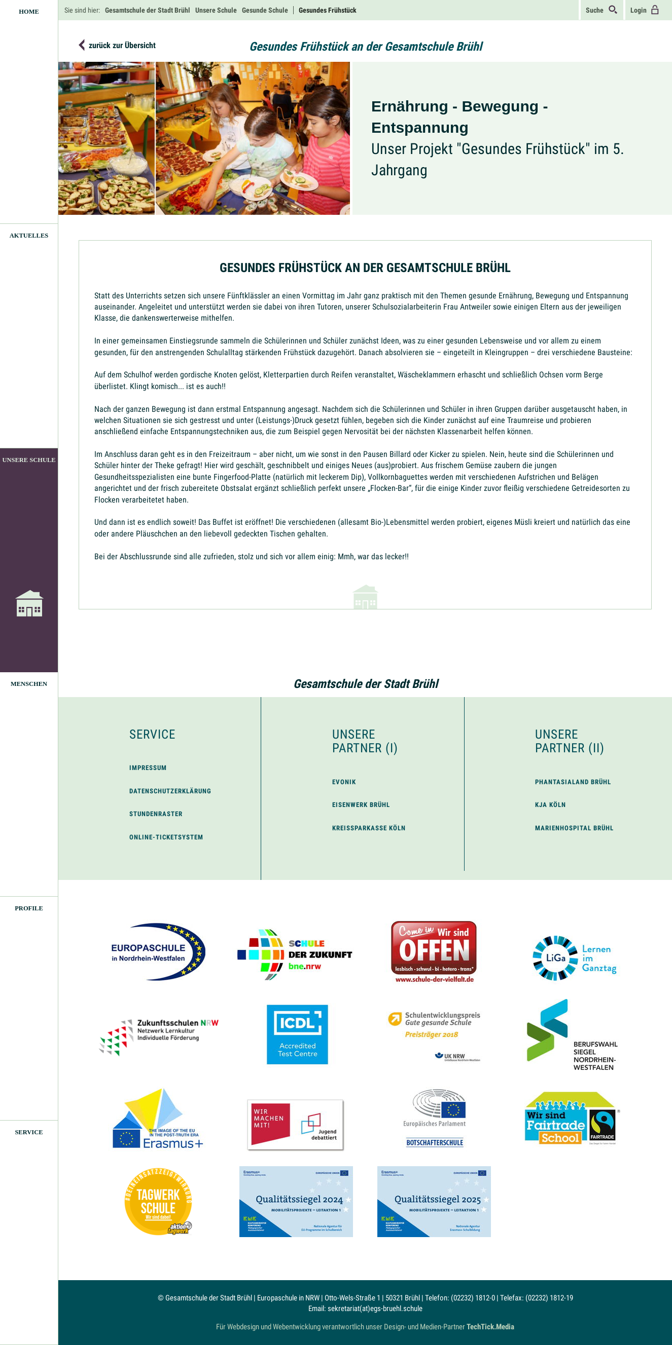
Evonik (344, 782)
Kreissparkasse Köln (369, 828)
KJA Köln (550, 805)
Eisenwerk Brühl (361, 805)
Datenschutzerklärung (170, 791)
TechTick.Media (490, 1326)
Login (645, 10)
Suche (602, 10)
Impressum (148, 768)
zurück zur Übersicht (122, 46)
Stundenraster (156, 814)
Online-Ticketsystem (166, 837)
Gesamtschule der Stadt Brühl (365, 684)
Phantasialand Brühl (573, 782)
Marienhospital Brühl (574, 828)
